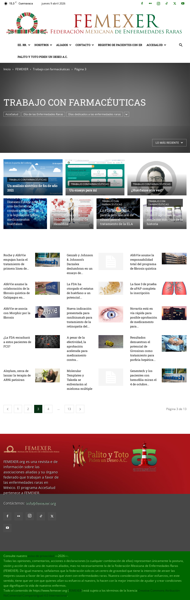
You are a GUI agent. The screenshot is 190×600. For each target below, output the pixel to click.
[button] (181, 45)
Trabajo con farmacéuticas (51, 69)
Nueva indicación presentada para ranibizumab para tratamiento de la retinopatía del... (79, 317)
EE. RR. (24, 45)
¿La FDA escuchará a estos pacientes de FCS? (17, 341)
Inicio (7, 69)
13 (69, 409)
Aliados (63, 45)
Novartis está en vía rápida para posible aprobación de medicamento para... (143, 317)
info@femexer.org (41, 503)
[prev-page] (7, 409)
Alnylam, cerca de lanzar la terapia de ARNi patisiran (17, 375)
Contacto (84, 45)
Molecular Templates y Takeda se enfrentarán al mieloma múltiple (79, 380)
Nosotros (43, 45)
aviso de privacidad (41, 556)
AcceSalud (156, 45)
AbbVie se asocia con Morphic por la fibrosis (16, 312)
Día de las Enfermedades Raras (43, 114)
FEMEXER (21, 69)
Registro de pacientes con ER (120, 45)
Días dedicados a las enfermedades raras (94, 114)
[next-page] (80, 409)
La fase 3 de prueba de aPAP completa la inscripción (143, 288)
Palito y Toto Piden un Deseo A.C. (43, 57)
